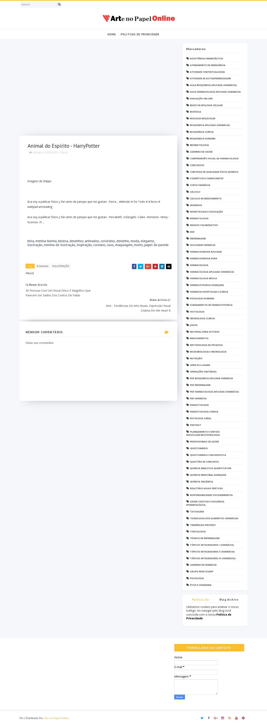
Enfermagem (197, 238)
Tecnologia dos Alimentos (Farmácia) (213, 518)
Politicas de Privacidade (140, 34)
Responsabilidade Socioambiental (210, 495)
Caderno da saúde (200, 151)
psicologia (196, 578)
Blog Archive (228, 599)
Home (112, 34)
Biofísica (194, 111)
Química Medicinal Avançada (207, 475)
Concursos (196, 165)
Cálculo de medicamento (205, 198)
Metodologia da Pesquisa (205, 345)
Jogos (193, 325)
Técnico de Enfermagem (204, 538)
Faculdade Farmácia (202, 245)
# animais (43, 270)
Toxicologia (197, 531)
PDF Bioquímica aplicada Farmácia (210, 378)
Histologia (196, 311)
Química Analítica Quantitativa (210, 468)
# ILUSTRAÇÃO (61, 270)
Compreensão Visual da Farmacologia (213, 158)
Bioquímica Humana (202, 138)
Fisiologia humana (201, 298)
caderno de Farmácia (202, 565)
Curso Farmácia (199, 185)
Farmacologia (198, 265)
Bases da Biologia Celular (205, 105)
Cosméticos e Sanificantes (206, 178)
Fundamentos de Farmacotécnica (210, 305)
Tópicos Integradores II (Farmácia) (211, 551)
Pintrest (195, 425)
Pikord (64, 152)
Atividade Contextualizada (206, 71)
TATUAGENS (196, 511)
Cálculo (194, 191)
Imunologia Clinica (201, 318)
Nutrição (195, 358)
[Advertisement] (97, 89)
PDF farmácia (197, 398)
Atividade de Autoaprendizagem (209, 78)
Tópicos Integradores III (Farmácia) (212, 558)
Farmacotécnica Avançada (206, 285)
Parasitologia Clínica (203, 411)
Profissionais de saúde (203, 441)
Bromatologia (198, 145)
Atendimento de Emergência (207, 65)
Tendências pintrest (202, 524)
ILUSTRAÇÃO (51, 152)
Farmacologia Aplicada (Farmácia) (211, 271)
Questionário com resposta (207, 454)
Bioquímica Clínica (201, 131)
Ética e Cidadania (200, 584)
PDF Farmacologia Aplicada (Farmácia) (213, 391)
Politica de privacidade (200, 600)
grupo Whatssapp (200, 571)
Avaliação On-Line (200, 98)
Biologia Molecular (202, 118)
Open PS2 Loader (199, 365)
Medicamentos (198, 338)
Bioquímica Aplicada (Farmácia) (209, 125)
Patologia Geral (200, 418)
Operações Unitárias (202, 371)
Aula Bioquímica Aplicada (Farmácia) (212, 85)
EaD (191, 231)
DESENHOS (195, 205)
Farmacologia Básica (202, 278)
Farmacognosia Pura (203, 258)
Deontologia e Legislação (205, 211)
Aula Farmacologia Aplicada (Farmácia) (214, 91)
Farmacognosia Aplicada (205, 251)
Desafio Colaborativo (203, 225)
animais (38, 152)
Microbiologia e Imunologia (207, 351)
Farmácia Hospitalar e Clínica (208, 291)
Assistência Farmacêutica (205, 58)
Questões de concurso (203, 461)
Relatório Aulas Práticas (205, 488)
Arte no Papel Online (56, 718)
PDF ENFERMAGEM (199, 384)
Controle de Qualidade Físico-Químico (213, 171)
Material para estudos (204, 331)
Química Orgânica (200, 481)
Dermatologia (198, 218)
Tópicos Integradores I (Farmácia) (211, 544)
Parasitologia (198, 405)
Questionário (198, 448)
